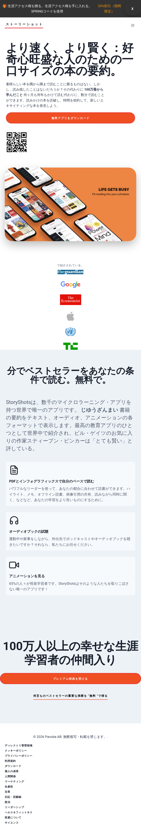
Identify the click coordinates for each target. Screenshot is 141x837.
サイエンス (12, 822)
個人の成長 (12, 771)
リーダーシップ (14, 807)
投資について (13, 817)
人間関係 (10, 776)
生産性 (9, 786)
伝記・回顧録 (13, 796)
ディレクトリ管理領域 (18, 745)
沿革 (7, 791)
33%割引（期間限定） (109, 8)
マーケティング (14, 781)
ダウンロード (13, 766)
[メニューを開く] (132, 25)
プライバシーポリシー (18, 755)
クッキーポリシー (16, 750)
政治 (7, 802)
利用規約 (10, 760)
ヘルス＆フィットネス (18, 812)
